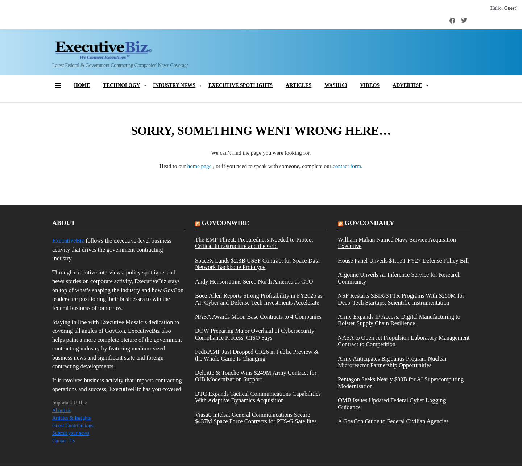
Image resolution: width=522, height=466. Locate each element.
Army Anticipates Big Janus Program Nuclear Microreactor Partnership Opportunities (392, 362)
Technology (121, 85)
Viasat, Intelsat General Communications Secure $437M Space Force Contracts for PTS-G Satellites (255, 418)
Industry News (174, 85)
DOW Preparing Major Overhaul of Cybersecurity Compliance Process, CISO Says (254, 334)
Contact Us (63, 441)
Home (82, 85)
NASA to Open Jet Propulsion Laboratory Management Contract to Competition (404, 341)
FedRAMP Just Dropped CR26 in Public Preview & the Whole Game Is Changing (257, 355)
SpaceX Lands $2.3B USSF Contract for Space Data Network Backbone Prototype (257, 263)
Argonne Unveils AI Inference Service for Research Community (399, 278)
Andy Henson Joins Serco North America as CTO (254, 281)
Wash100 (335, 85)
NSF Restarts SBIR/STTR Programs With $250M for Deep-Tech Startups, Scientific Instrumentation (401, 299)
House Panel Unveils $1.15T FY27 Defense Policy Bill (403, 260)
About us (61, 410)
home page (200, 166)
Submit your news (70, 433)
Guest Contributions (72, 425)
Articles (298, 85)
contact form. (347, 166)
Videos (370, 85)
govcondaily (369, 223)
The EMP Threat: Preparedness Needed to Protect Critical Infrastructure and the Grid (254, 242)
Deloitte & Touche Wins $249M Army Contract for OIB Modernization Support (255, 376)
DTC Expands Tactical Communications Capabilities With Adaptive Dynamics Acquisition (258, 397)
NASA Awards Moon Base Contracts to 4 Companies (258, 317)
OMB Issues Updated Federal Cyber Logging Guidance (392, 403)
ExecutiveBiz (68, 240)
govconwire (225, 223)
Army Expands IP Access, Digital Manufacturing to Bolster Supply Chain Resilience (399, 320)
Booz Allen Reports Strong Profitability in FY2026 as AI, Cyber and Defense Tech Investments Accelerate (259, 299)
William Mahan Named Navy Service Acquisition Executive (397, 242)
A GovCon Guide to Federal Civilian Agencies (393, 421)
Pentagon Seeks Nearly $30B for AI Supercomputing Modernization (401, 382)
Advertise (407, 85)
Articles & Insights (71, 418)
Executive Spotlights (240, 85)
